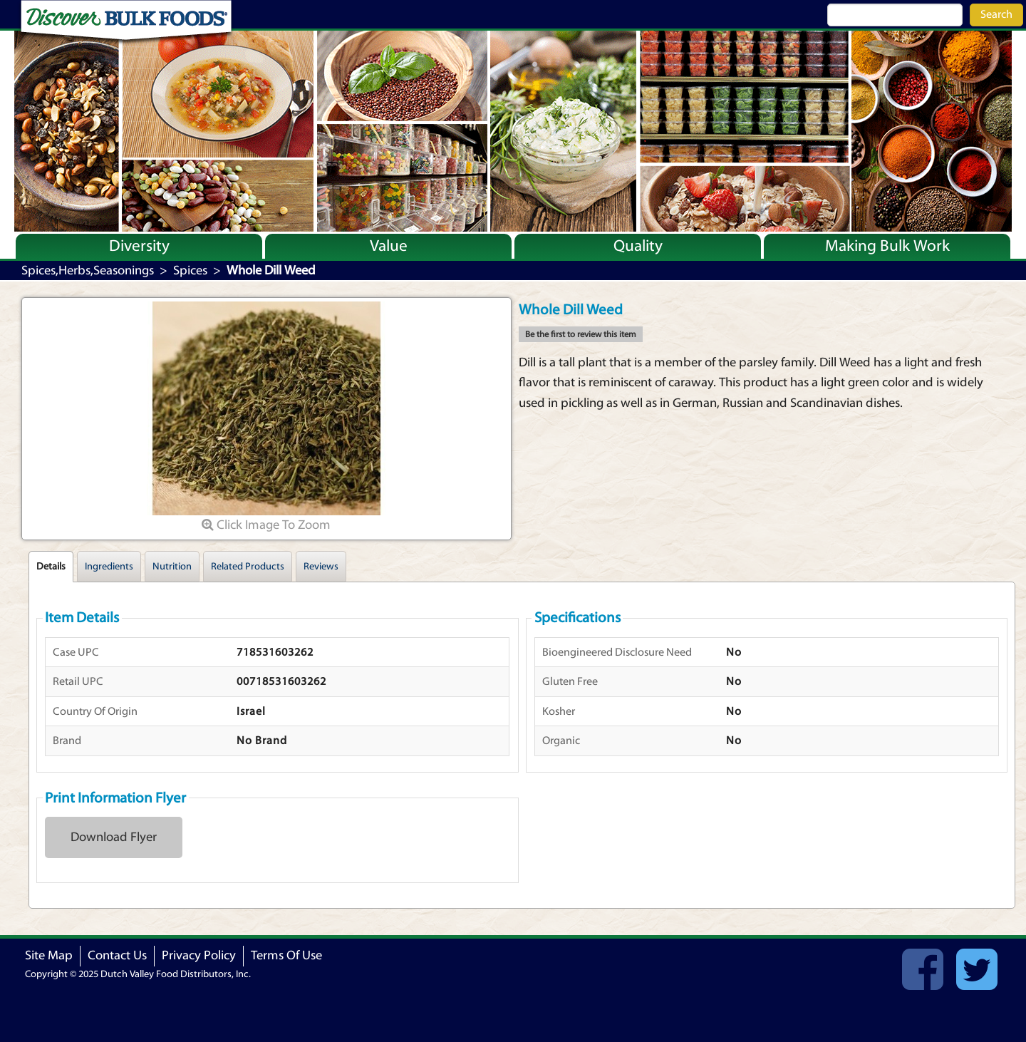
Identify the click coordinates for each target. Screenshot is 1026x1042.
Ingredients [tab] (109, 566)
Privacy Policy (199, 955)
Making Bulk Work (887, 246)
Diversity (139, 246)
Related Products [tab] (247, 566)
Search (996, 14)
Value (389, 246)
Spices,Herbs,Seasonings (87, 270)
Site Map (49, 955)
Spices (190, 270)
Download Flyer (114, 837)
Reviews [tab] (321, 566)
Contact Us (117, 955)
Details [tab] (51, 566)
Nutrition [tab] (172, 566)
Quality (638, 246)
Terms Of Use (286, 955)
